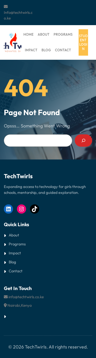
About (14, 235)
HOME (28, 34)
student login (83, 42)
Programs (17, 244)
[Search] (83, 140)
